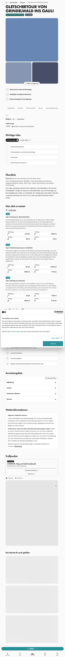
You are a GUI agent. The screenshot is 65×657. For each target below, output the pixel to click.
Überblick (20, 108)
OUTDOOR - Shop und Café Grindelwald (23, 126)
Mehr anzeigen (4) (31, 83)
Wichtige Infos (11, 108)
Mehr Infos (32, 474)
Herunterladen (51, 378)
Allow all (53, 343)
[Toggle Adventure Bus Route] (56, 485)
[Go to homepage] (32, 654)
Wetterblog (18, 446)
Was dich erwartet (30, 108)
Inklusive (40, 108)
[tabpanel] (32, 155)
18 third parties (16, 331)
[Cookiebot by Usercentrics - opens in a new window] (55, 312)
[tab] (12, 140)
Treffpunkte (11, 210)
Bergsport (22, 2)
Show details (56, 338)
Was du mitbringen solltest (52, 108)
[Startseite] (6, 2)
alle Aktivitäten (13, 2)
